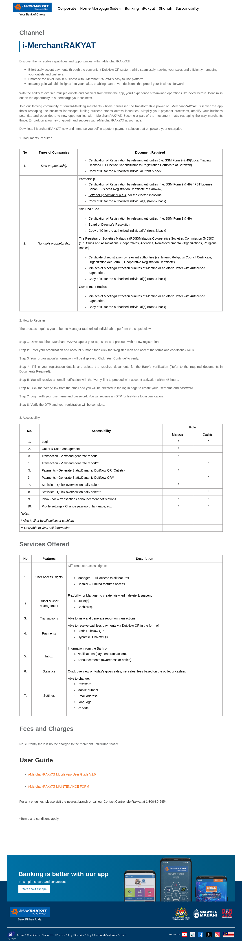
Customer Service (116, 935)
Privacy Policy (64, 935)
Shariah (165, 8)
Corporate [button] (67, 8)
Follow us (174, 934)
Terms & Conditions (28, 935)
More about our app (34, 889)
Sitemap (98, 935)
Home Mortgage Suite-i (100, 8)
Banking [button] (132, 8)
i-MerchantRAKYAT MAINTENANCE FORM (58, 786)
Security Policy (82, 935)
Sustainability (187, 8)
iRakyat (148, 8)
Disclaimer (48, 935)
